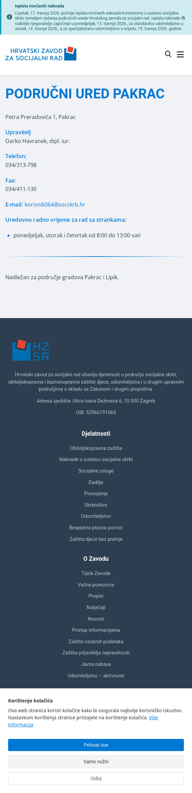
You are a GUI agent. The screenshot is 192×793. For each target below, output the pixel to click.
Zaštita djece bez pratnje (96, 539)
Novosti (96, 619)
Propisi (96, 596)
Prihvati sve (96, 745)
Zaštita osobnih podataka (96, 642)
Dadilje (96, 482)
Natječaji (96, 607)
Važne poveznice (96, 585)
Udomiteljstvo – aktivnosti (96, 676)
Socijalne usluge (96, 471)
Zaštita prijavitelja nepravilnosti (96, 653)
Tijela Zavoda (95, 573)
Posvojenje (96, 494)
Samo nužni (96, 761)
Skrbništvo (96, 505)
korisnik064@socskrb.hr (55, 204)
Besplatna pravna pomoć (96, 528)
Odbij (96, 778)
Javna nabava (96, 664)
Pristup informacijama (96, 630)
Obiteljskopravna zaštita (96, 448)
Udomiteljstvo (96, 516)
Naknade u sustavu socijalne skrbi (96, 459)
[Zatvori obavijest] (183, 17)
